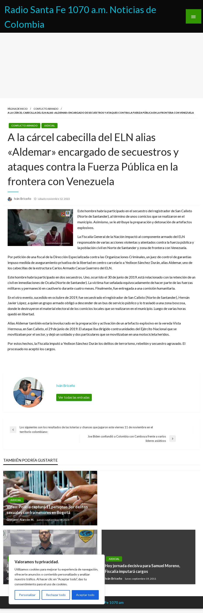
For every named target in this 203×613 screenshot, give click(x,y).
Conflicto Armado (46, 108)
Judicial (49, 125)
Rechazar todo (56, 595)
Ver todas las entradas (74, 397)
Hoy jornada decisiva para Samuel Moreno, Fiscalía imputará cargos (142, 568)
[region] (57, 579)
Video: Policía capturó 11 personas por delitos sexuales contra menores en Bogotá (47, 509)
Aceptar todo (85, 595)
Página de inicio (17, 108)
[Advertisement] (101, 65)
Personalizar (27, 595)
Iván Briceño (23, 198)
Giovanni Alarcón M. (21, 519)
